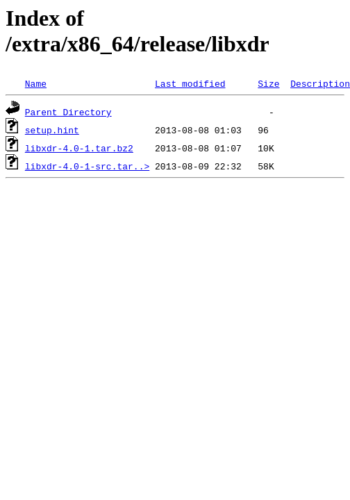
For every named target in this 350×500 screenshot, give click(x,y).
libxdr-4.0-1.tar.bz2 (79, 148)
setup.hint (52, 130)
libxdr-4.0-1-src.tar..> (87, 166)
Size (268, 83)
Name (36, 83)
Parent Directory (68, 112)
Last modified (190, 83)
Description (320, 83)
